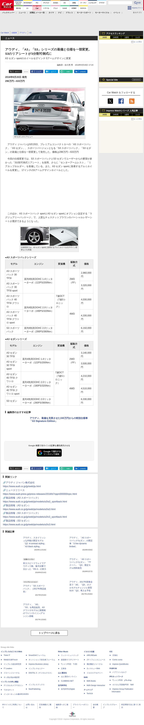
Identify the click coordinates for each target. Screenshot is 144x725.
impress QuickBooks (120, 664)
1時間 (104, 37)
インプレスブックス (37, 685)
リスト (26, 71)
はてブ (53, 71)
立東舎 (63, 668)
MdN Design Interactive (96, 685)
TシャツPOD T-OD (69, 664)
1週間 (126, 37)
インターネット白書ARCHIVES (16, 694)
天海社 (115, 655)
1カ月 (137, 37)
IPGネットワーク (116, 677)
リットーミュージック (70, 655)
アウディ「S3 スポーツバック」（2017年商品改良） (34, 589)
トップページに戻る (49, 633)
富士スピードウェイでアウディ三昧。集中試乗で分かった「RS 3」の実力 (34, 566)
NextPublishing (34, 689)
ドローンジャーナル (12, 673)
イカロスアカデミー (95, 673)
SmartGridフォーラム (37, 655)
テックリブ (88, 690)
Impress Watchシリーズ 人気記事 (122, 110)
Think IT (7, 655)
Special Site (112, 80)
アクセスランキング (115, 33)
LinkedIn (83, 71)
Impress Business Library (38, 664)
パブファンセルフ (119, 672)
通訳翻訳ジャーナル (95, 664)
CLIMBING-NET (67, 681)
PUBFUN (113, 668)
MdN (86, 677)
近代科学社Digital (68, 689)
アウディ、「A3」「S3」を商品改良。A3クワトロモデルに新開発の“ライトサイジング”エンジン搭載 (34, 610)
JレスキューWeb (93, 668)
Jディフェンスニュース (96, 660)
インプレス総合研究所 (12, 664)
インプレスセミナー (37, 668)
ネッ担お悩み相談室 (12, 677)
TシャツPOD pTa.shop (122, 680)
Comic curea (117, 660)
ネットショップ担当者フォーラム (42, 660)
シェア (38, 71)
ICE (110, 652)
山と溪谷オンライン (69, 677)
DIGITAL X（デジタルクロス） (41, 673)
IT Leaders (8, 668)
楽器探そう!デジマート (70, 660)
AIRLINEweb (92, 655)
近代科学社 (62, 685)
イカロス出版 (89, 652)
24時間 (115, 37)
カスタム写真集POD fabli (123, 685)
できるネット (9, 690)
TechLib (90, 693)
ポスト (17, 71)
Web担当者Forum (11, 660)
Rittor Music (63, 652)
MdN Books (91, 681)
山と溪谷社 (62, 673)
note (68, 71)
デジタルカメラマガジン (13, 685)
